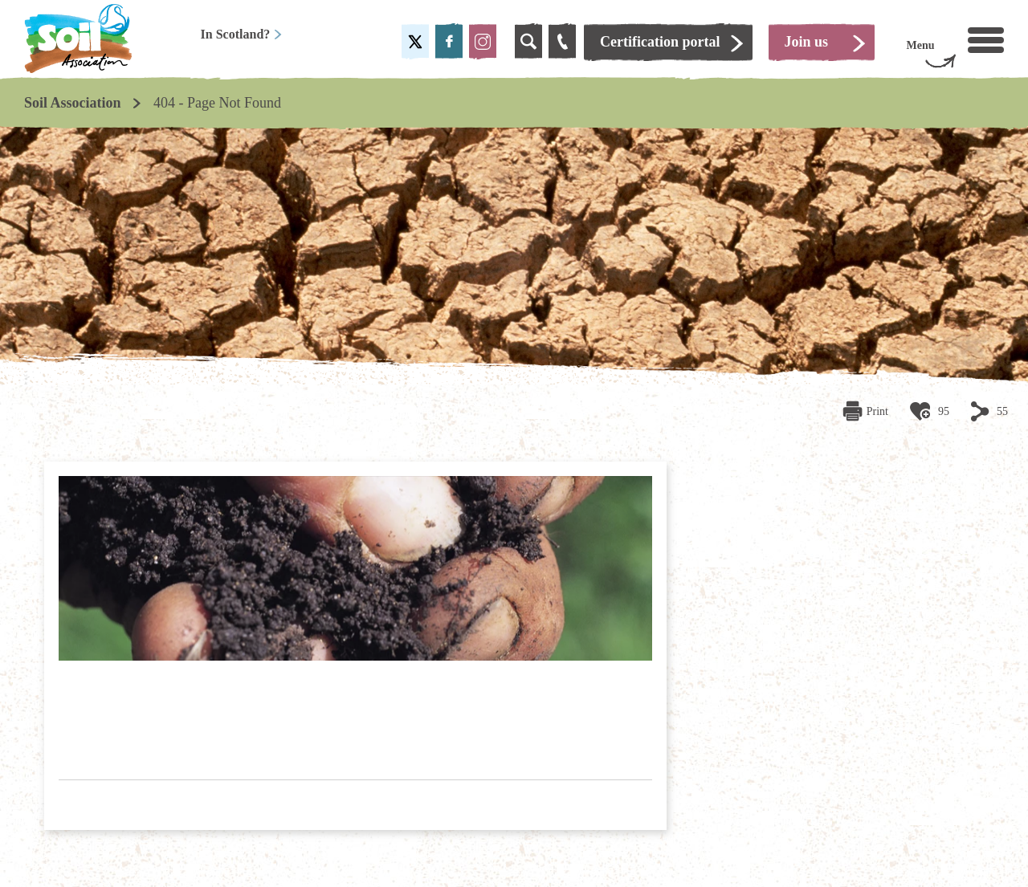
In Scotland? (242, 34)
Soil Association (72, 103)
